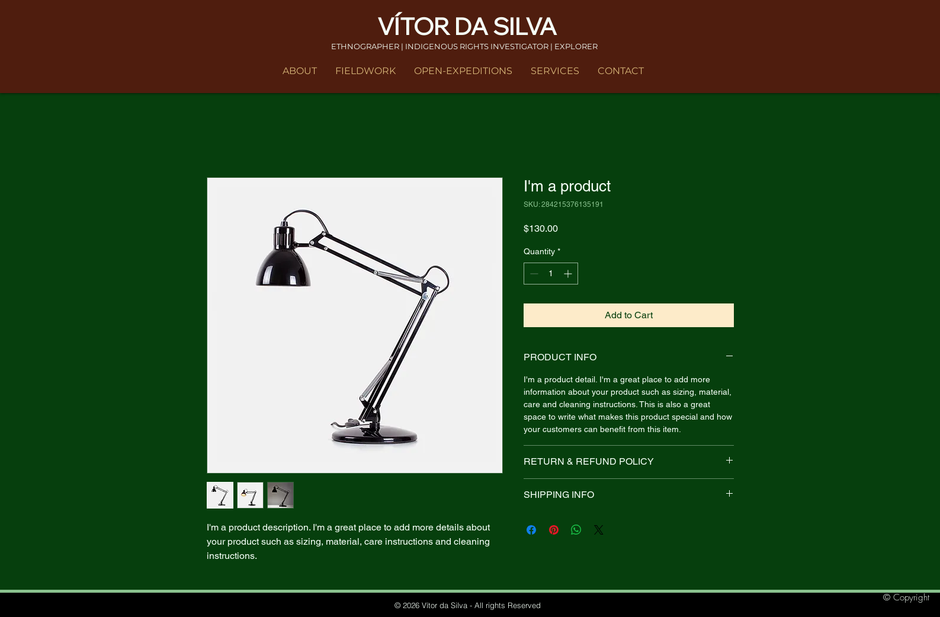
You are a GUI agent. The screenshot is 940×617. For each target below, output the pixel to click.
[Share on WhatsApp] (576, 530)
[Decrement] (532, 273)
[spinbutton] (551, 273)
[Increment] (569, 273)
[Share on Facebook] (531, 530)
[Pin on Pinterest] (554, 530)
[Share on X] (599, 530)
